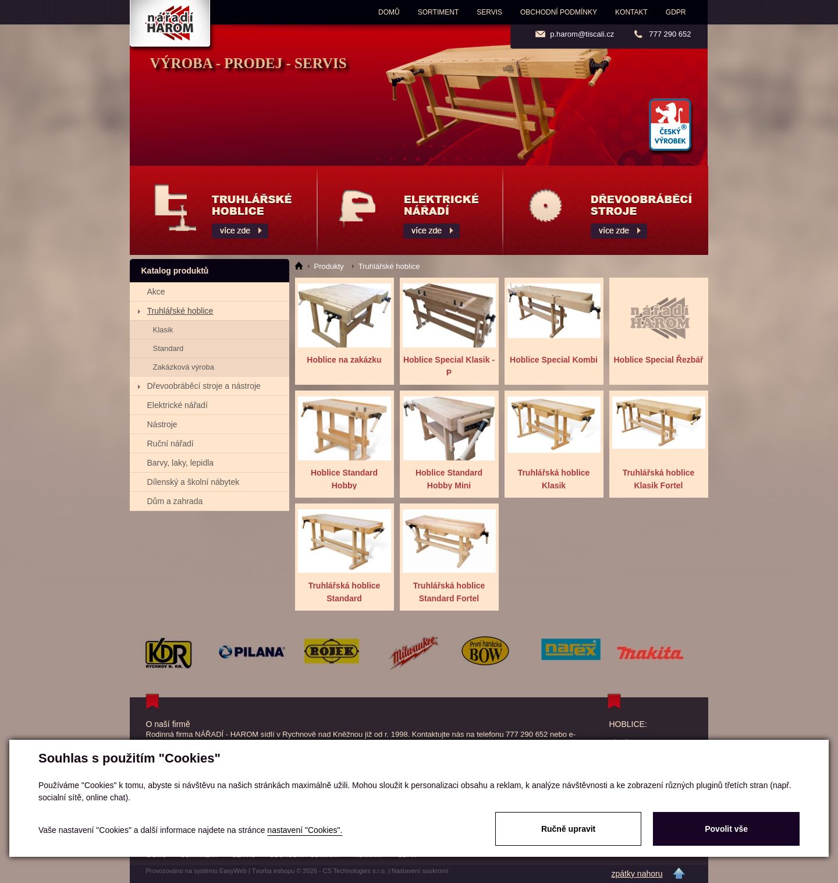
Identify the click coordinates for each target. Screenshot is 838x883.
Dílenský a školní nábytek (193, 482)
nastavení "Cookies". (304, 830)
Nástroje (162, 424)
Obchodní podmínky (558, 12)
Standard (168, 348)
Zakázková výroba (184, 367)
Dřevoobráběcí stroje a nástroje (204, 386)
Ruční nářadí (170, 443)
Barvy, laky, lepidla (180, 462)
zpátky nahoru (637, 873)
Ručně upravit (568, 829)
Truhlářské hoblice (180, 310)
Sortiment (438, 12)
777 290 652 (670, 34)
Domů (389, 12)
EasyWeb (233, 870)
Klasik (163, 329)
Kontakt (631, 12)
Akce (156, 291)
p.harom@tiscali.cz (582, 34)
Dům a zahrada (175, 501)
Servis (489, 12)
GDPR (676, 12)
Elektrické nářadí (177, 405)
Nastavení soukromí (420, 870)
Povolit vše (726, 829)
